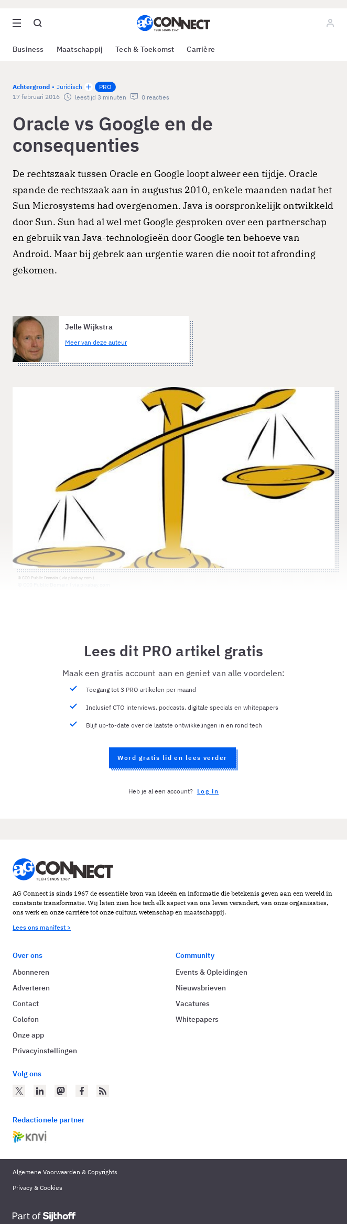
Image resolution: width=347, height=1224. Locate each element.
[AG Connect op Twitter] (19, 1091)
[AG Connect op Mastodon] (61, 1091)
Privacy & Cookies (37, 1188)
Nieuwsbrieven (201, 988)
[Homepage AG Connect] (173, 23)
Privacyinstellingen (45, 1050)
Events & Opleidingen (211, 972)
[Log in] (330, 23)
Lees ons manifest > (42, 927)
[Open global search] (38, 23)
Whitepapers (197, 1019)
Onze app (28, 1035)
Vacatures (193, 1003)
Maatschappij (80, 49)
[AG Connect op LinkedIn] (40, 1091)
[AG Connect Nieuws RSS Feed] (102, 1091)
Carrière (201, 49)
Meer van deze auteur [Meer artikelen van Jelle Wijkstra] (96, 342)
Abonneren (31, 972)
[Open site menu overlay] (17, 23)
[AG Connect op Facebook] (81, 1091)
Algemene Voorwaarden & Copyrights (65, 1172)
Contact (26, 1003)
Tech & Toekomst (144, 49)
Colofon (26, 1019)
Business (28, 49)
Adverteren (31, 988)
